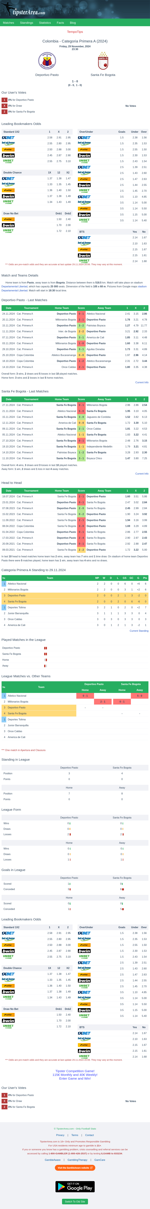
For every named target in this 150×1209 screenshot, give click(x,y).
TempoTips (75, 31)
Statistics (45, 22)
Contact (89, 1135)
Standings (26, 22)
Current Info (141, 382)
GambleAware (52, 1159)
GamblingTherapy (77, 1159)
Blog (73, 22)
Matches (8, 22)
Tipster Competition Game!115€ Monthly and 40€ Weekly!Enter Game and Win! (75, 1074)
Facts (60, 22)
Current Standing (139, 631)
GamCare (99, 1159)
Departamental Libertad (15, 286)
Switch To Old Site (75, 1201)
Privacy (60, 1135)
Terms (74, 1135)
